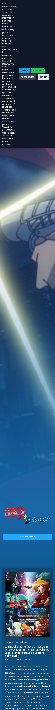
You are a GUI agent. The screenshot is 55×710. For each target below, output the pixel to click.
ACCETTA (38, 71)
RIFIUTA (43, 77)
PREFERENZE (27, 77)
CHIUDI (24, 71)
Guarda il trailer (27, 536)
